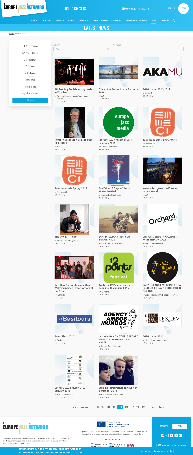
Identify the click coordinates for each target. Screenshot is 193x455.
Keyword (117, 45)
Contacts (158, 20)
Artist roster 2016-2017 (156, 89)
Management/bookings (130, 20)
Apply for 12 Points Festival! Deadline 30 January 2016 (115, 287)
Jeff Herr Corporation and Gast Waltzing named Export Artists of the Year (74, 288)
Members (53, 20)
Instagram (71, 8)
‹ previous (85, 407)
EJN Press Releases (30, 52)
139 (113, 407)
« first (75, 407)
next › (154, 407)
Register (172, 8)
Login (183, 8)
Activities (40, 20)
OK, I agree (145, 451)
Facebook (67, 8)
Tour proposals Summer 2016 (160, 140)
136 (97, 407)
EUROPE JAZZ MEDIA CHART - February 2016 (116, 141)
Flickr (84, 8)
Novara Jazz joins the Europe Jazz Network (160, 190)
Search (167, 20)
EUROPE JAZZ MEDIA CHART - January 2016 (72, 389)
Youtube (76, 9)
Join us (64, 20)
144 (143, 407)
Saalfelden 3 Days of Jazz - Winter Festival (114, 190)
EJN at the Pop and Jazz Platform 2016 (118, 91)
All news (30, 100)
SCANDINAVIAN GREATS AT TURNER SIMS (115, 238)
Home (11, 34)
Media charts (30, 86)
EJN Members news (30, 46)
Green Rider (77, 20)
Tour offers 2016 (64, 336)
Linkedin (80, 8)
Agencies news (30, 59)
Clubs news (30, 66)
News (147, 20)
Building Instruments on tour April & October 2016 (118, 389)
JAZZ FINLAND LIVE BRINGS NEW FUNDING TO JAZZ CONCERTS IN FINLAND (162, 288)
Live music (110, 20)
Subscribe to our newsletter (137, 8)
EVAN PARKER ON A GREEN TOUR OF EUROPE (74, 141)
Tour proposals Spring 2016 (71, 188)
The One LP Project (66, 236)
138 (108, 407)
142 (132, 407)
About (29, 20)
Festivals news (30, 73)
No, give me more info (163, 451)
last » (161, 407)
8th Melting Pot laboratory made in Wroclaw (73, 91)
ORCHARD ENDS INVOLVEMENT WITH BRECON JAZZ (161, 238)
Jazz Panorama (94, 20)
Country (57, 45)
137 (102, 407)
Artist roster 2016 (153, 336)
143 (137, 407)
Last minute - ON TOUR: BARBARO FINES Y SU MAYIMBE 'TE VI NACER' (118, 339)
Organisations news (30, 93)
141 (126, 407)
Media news (30, 79)
